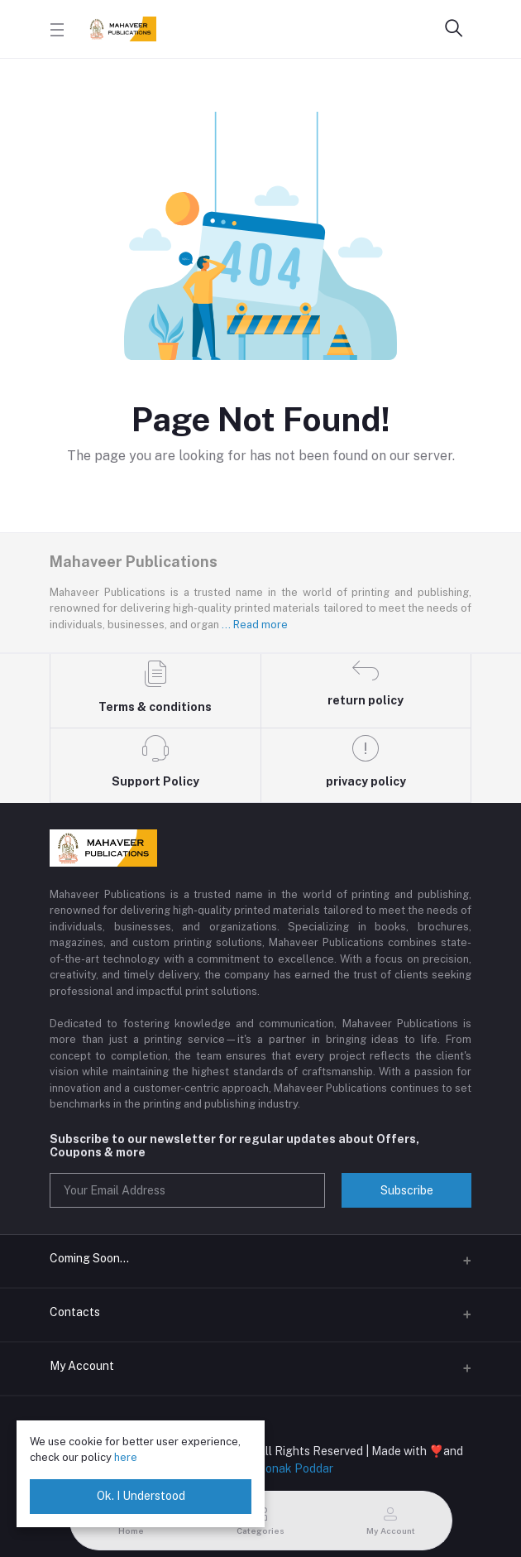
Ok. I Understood (141, 1495)
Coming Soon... (89, 1258)
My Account (82, 1365)
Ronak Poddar (295, 1468)
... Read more (255, 624)
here (125, 1457)
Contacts (75, 1312)
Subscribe (406, 1190)
